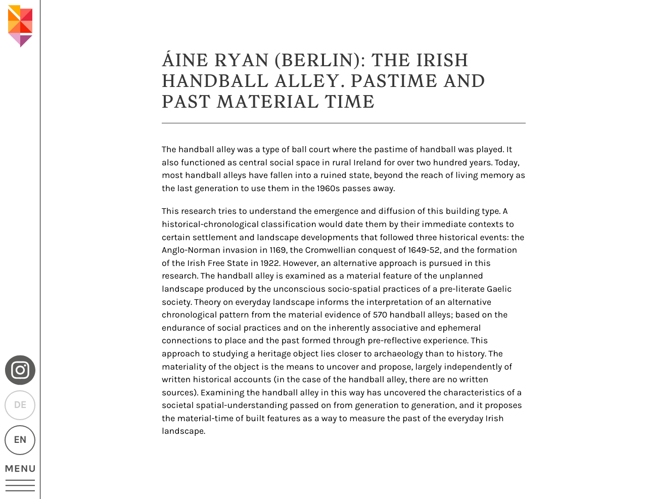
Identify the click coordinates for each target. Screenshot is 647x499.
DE (20, 405)
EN (20, 440)
